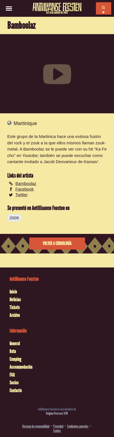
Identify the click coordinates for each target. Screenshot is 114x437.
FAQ (11, 375)
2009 (14, 217)
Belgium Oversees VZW (57, 413)
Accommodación (20, 367)
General (14, 343)
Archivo (14, 315)
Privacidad (58, 426)
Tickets (14, 307)
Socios (14, 383)
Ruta (12, 351)
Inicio (13, 292)
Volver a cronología (57, 243)
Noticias (15, 300)
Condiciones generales (77, 426)
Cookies (57, 431)
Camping (15, 359)
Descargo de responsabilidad (35, 426)
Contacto (15, 390)
